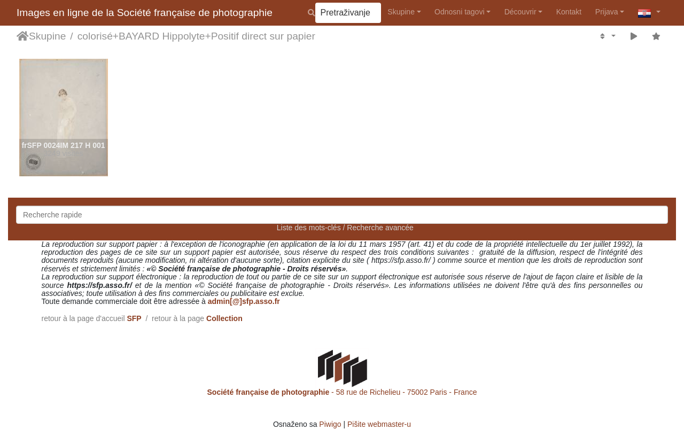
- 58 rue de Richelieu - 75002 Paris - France (342, 392)
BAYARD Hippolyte (162, 36)
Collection (224, 318)
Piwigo (330, 424)
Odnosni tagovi (459, 11)
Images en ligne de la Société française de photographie (145, 12)
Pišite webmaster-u (379, 424)
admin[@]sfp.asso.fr (244, 301)
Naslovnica (23, 36)
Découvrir (520, 11)
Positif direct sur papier (263, 36)
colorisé (95, 36)
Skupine (401, 11)
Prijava (606, 11)
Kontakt (568, 11)
